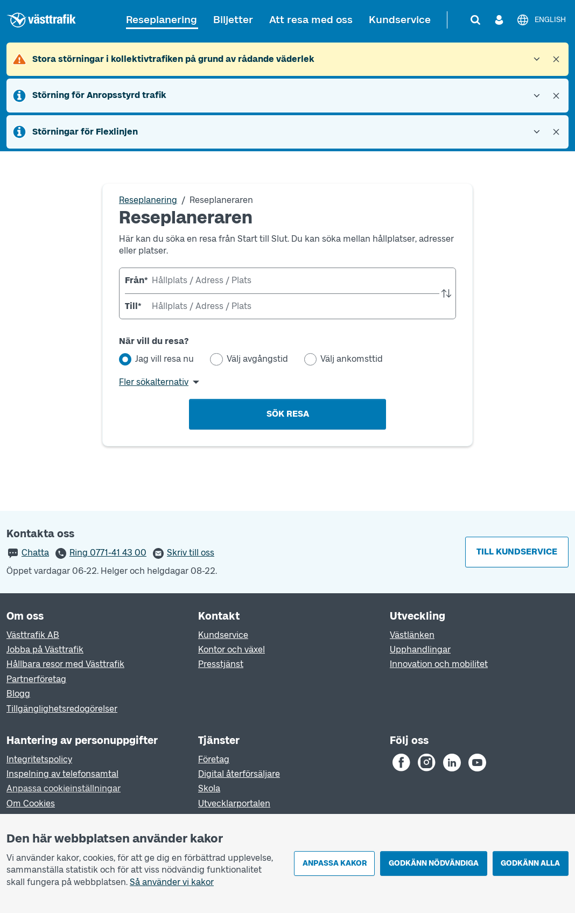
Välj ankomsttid (351, 359)
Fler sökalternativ (153, 382)
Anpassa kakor (335, 863)
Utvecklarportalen (234, 803)
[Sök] (475, 20)
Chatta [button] (35, 552)
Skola (209, 788)
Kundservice (400, 19)
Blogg (18, 694)
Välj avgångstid (257, 359)
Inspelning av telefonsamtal (62, 774)
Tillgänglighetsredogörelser (61, 709)
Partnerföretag (36, 679)
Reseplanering (161, 19)
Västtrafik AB (32, 635)
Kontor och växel (231, 649)
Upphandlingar (420, 649)
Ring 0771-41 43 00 (107, 552)
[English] (541, 20)
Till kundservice (516, 551)
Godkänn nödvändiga (434, 863)
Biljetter (233, 19)
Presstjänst (220, 664)
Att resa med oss (311, 19)
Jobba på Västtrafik (44, 649)
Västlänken (412, 635)
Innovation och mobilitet (439, 664)
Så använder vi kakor (172, 882)
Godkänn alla (530, 863)
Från (135, 280)
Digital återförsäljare (239, 774)
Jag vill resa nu (164, 359)
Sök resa (288, 414)
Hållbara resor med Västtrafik (65, 664)
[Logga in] (499, 20)
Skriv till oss (190, 552)
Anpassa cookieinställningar (63, 788)
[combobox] (287, 280)
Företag (213, 759)
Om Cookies (30, 803)
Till (133, 306)
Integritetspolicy (39, 759)
